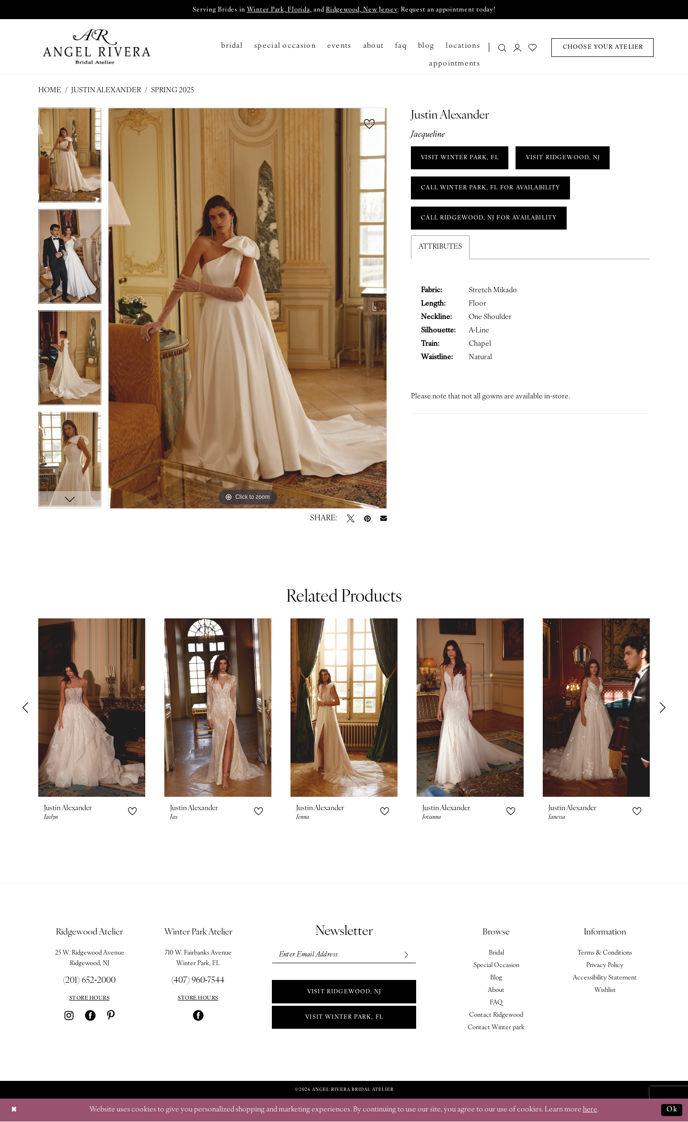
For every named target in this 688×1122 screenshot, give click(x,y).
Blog (496, 978)
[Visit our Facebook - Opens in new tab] (90, 1016)
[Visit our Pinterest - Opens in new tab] (111, 1016)
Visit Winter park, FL (344, 1019)
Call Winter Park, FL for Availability (493, 189)
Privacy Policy (605, 966)
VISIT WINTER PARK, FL (461, 159)
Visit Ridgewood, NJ (344, 993)
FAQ (496, 1003)
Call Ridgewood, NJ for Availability (491, 220)
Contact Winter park (496, 1028)
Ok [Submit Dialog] (671, 1109)
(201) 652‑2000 (89, 981)
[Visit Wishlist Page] (533, 48)
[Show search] (502, 48)
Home (49, 91)
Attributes (440, 249)
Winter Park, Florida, (278, 10)
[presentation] (91, 708)
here (590, 1110)
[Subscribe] (405, 955)
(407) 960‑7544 (198, 981)
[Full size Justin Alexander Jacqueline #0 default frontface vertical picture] (247, 309)
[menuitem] (499, 48)
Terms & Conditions (605, 953)
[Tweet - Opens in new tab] (351, 519)
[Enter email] (343, 955)
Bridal (496, 953)
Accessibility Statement (605, 978)
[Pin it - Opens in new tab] (367, 519)
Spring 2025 (172, 91)
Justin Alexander (106, 91)
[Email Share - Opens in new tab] (383, 519)
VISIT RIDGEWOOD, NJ (566, 159)
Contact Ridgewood (496, 1015)
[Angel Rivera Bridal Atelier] (96, 47)
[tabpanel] (69, 158)
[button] (517, 48)
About (496, 991)
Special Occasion (496, 966)
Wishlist (605, 991)
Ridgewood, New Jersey (361, 10)
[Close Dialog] (14, 1110)
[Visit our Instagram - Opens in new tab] (69, 1016)
